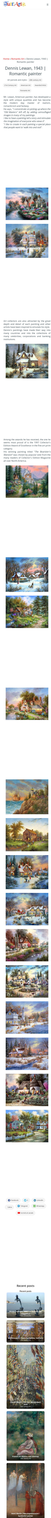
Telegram (22, 1206)
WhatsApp (38, 1206)
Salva (10, 1207)
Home (6, 58)
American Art (25, 85)
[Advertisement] (24, 33)
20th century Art (35, 80)
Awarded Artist (40, 85)
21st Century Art (10, 85)
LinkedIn (38, 1200)
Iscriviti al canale (25, 1213)
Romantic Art (17, 58)
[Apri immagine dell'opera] (27, 204)
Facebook (13, 1200)
